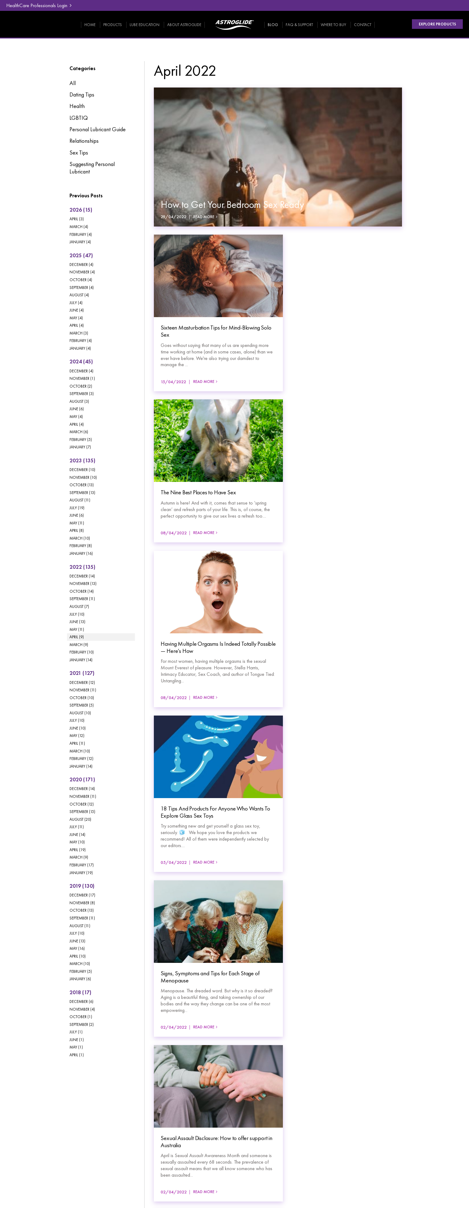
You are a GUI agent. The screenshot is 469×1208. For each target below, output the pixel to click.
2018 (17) (80, 992)
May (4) (76, 318)
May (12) (76, 735)
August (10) (80, 713)
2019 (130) (81, 885)
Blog (273, 24)
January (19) (81, 872)
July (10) (76, 614)
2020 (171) (82, 779)
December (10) (82, 469)
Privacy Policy (47, 1150)
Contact (362, 24)
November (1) (82, 378)
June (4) (76, 310)
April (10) (77, 956)
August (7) (79, 606)
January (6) (80, 979)
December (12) (82, 682)
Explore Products (437, 24)
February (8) (80, 545)
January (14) (80, 660)
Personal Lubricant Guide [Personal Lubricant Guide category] (97, 129)
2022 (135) (82, 567)
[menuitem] (51, 1091)
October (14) (81, 591)
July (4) (76, 302)
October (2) (80, 386)
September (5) (81, 705)
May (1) (76, 1047)
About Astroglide (184, 24)
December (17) (82, 895)
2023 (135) (82, 460)
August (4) (79, 295)
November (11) (82, 690)
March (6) (78, 431)
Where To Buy (333, 24)
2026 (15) (80, 209)
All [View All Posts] (72, 83)
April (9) (76, 637)
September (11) (82, 598)
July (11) (76, 826)
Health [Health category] (77, 106)
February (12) (81, 758)
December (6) (81, 1001)
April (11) (77, 743)
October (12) (81, 804)
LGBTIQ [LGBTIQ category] (78, 118)
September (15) (82, 811)
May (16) (77, 948)
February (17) (81, 865)
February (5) (80, 439)
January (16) (81, 553)
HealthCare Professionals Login (36, 5)
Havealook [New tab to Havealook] (425, 1155)
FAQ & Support (299, 24)
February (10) (81, 652)
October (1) (80, 1016)
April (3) (76, 219)
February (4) (80, 234)
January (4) (80, 242)
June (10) (77, 728)
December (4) (81, 264)
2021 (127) (81, 673)
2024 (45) (81, 361)
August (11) (79, 500)
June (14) (77, 834)
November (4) (82, 272)
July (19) (76, 507)
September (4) (81, 287)
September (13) (82, 492)
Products (112, 24)
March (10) (79, 538)
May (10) (77, 842)
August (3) (79, 401)
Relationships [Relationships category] (84, 140)
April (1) (76, 1055)
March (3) (78, 333)
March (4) (78, 226)
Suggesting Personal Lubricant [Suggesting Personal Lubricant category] (92, 168)
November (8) (82, 902)
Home (90, 24)
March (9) (78, 644)
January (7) (80, 447)
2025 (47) (81, 255)
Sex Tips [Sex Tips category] (78, 152)
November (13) (82, 583)
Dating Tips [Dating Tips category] (81, 94)
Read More (203, 217)
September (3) (81, 393)
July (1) (76, 1032)
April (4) (76, 325)
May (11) (76, 523)
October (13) (81, 485)
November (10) (83, 477)
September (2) (81, 1024)
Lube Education (144, 24)
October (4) (80, 279)
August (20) (80, 819)
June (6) (76, 408)
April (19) (77, 849)
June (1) (76, 1039)
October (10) (81, 697)
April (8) (76, 530)
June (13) (77, 621)
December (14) (82, 576)
